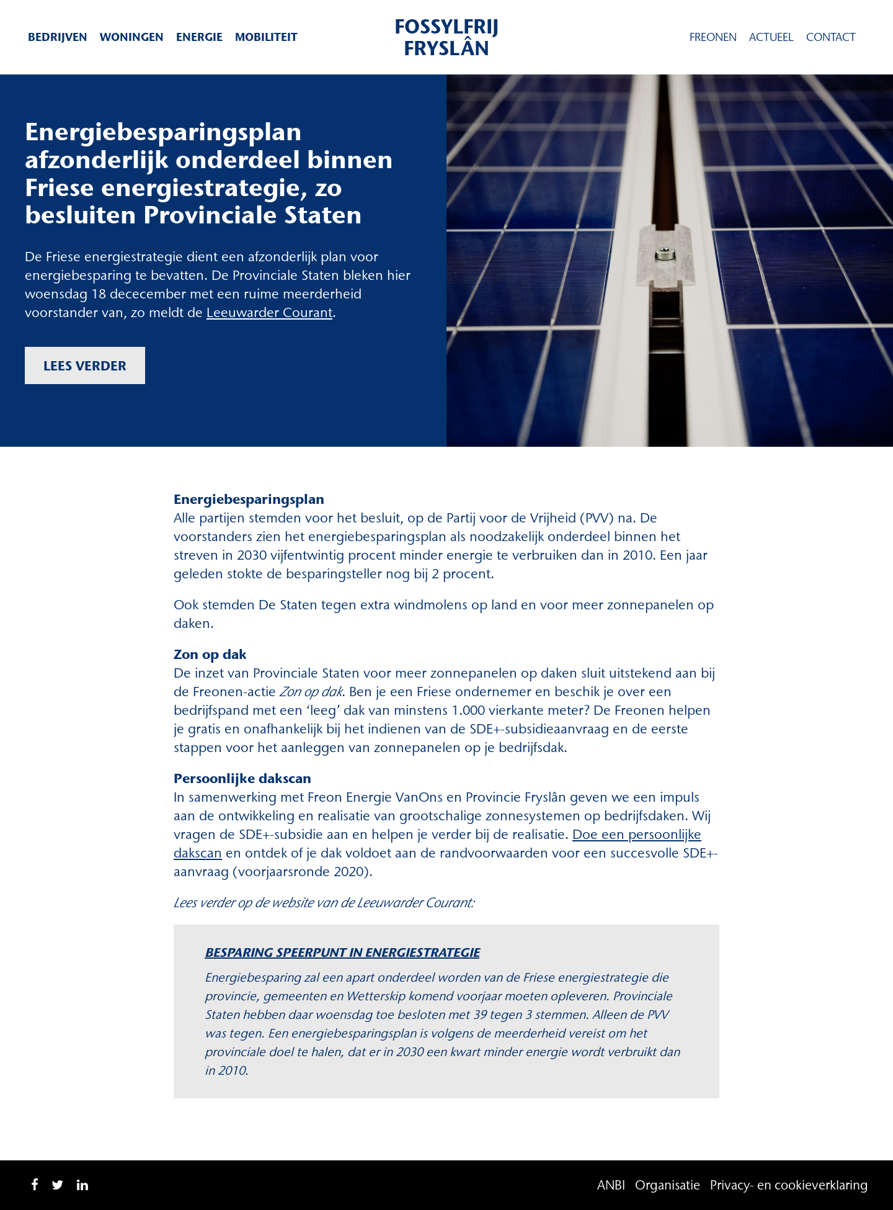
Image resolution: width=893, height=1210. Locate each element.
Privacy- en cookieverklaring (789, 1185)
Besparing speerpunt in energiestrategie (342, 952)
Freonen (713, 37)
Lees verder (85, 365)
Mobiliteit (266, 37)
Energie (199, 37)
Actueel (771, 37)
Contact (831, 37)
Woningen (132, 37)
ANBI (611, 1185)
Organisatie (667, 1185)
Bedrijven (57, 37)
